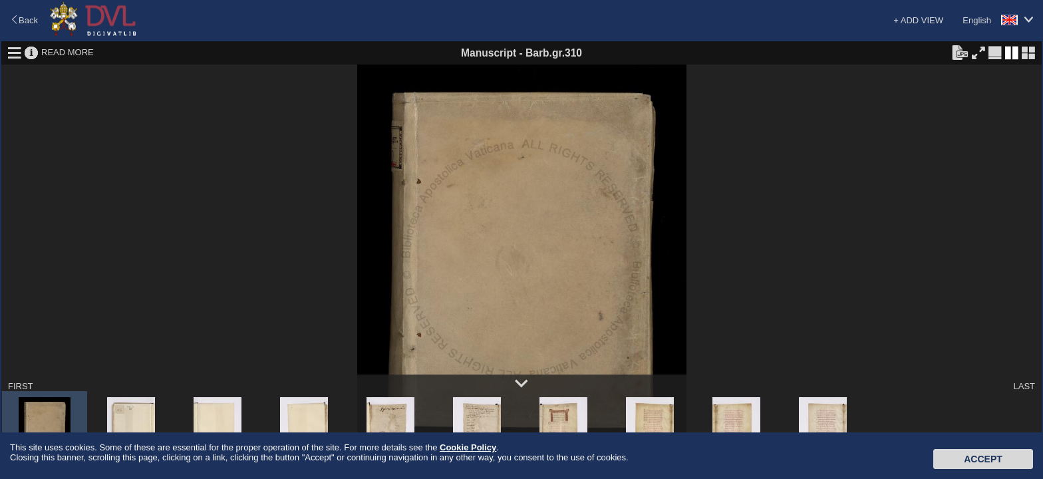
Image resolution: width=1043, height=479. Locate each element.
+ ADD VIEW (918, 20)
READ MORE (67, 52)
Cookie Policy (468, 447)
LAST (1024, 386)
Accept (983, 459)
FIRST (20, 386)
